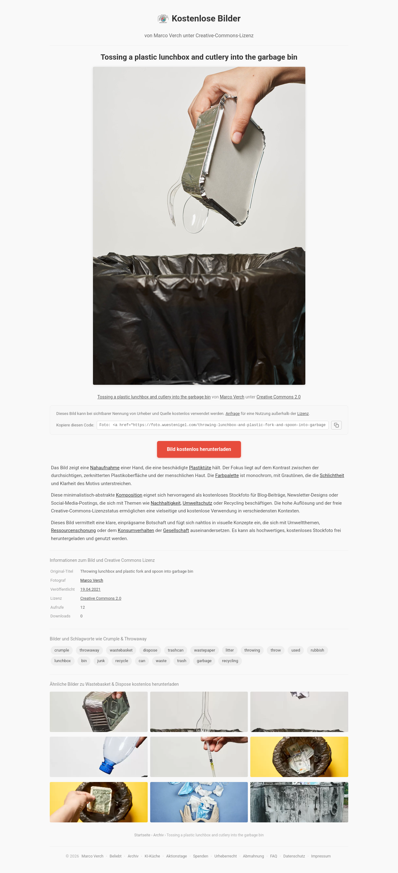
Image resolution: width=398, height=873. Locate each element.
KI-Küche (152, 857)
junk (101, 661)
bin (84, 661)
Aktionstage (176, 857)
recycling (230, 661)
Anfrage (232, 413)
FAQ (273, 857)
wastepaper (204, 651)
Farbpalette (227, 476)
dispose (150, 651)
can (142, 661)
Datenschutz (294, 857)
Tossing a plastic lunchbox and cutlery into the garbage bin (154, 396)
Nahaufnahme (105, 468)
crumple (61, 651)
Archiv (158, 836)
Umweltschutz (197, 504)
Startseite (142, 836)
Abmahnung (253, 857)
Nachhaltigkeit (166, 504)
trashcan (175, 651)
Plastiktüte (200, 468)
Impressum (321, 857)
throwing (252, 651)
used (295, 651)
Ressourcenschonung (73, 531)
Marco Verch (232, 396)
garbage (204, 661)
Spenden (200, 857)
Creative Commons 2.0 (279, 396)
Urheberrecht (225, 857)
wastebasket (121, 651)
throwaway (89, 651)
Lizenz (303, 413)
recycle (121, 661)
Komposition (129, 496)
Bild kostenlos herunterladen (199, 450)
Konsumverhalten (136, 531)
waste (161, 661)
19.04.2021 (90, 590)
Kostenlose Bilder (198, 18)
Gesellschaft (176, 531)
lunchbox (62, 661)
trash (181, 661)
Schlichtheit (332, 476)
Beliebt (116, 857)
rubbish (317, 651)
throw (276, 651)
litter (230, 651)
